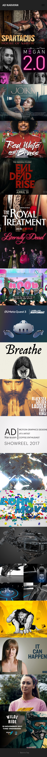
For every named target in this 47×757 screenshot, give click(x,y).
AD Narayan (10, 5)
